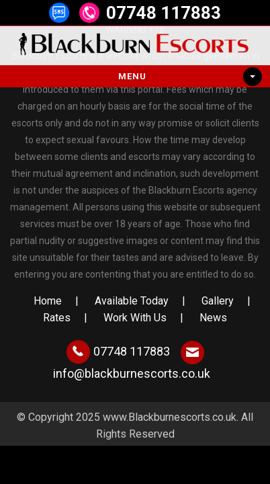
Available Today (132, 300)
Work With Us (135, 317)
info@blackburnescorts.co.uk (131, 373)
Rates (57, 317)
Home (48, 300)
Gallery (217, 300)
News (213, 317)
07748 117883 (163, 13)
